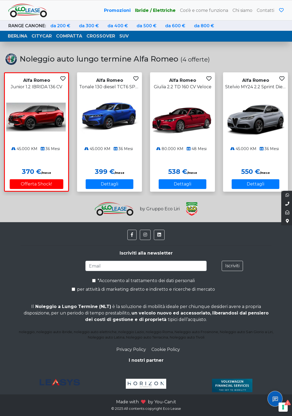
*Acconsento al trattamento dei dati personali (143, 280)
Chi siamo (242, 10)
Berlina (17, 36)
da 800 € (204, 25)
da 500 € (147, 25)
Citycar (42, 36)
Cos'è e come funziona (204, 10)
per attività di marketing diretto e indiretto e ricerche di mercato (143, 289)
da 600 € (175, 25)
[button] (132, 235)
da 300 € (89, 25)
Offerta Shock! (36, 184)
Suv (124, 36)
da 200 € (60, 25)
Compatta (69, 36)
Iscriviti (232, 265)
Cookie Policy (165, 349)
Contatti (265, 10)
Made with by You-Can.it (146, 401)
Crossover (100, 36)
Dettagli (109, 184)
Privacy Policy (131, 349)
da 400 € (117, 25)
